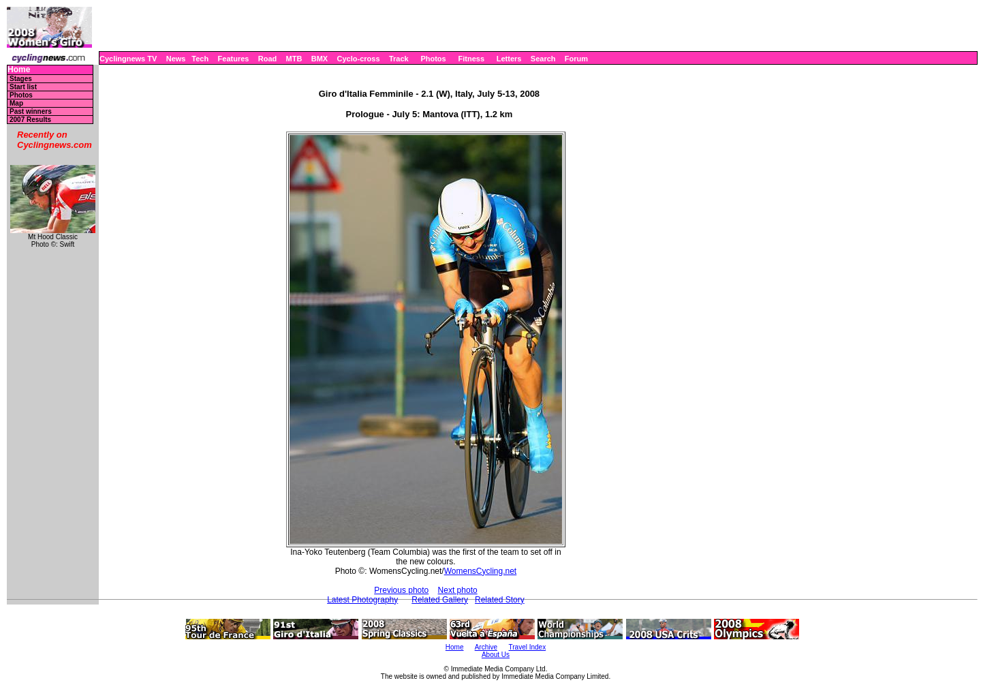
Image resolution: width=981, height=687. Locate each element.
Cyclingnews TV (128, 59)
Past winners (31, 111)
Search (543, 59)
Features (233, 59)
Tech (199, 59)
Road (267, 59)
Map (16, 103)
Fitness (471, 59)
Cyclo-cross (358, 59)
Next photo (458, 590)
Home (18, 69)
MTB (294, 59)
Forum (576, 59)
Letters (509, 59)
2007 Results (30, 119)
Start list (23, 87)
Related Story (500, 600)
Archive (486, 647)
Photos (433, 59)
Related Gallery (439, 600)
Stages (21, 78)
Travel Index (527, 647)
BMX (319, 59)
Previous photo (401, 590)
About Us (496, 654)
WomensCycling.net (480, 571)
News (176, 59)
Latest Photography (362, 600)
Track (399, 59)
